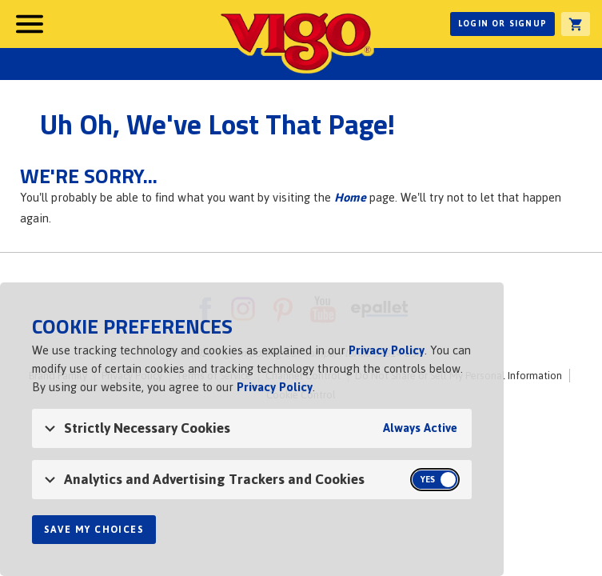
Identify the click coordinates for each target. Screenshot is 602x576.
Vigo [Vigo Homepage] (295, 42)
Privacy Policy (387, 350)
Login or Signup (502, 23)
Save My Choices (94, 529)
